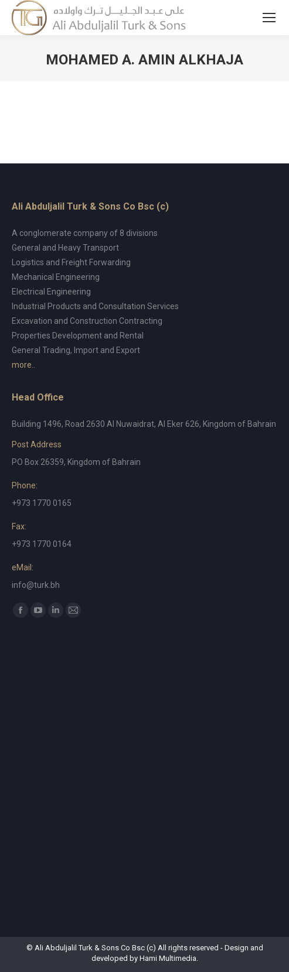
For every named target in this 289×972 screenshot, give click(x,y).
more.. (23, 364)
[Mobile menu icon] (269, 17)
